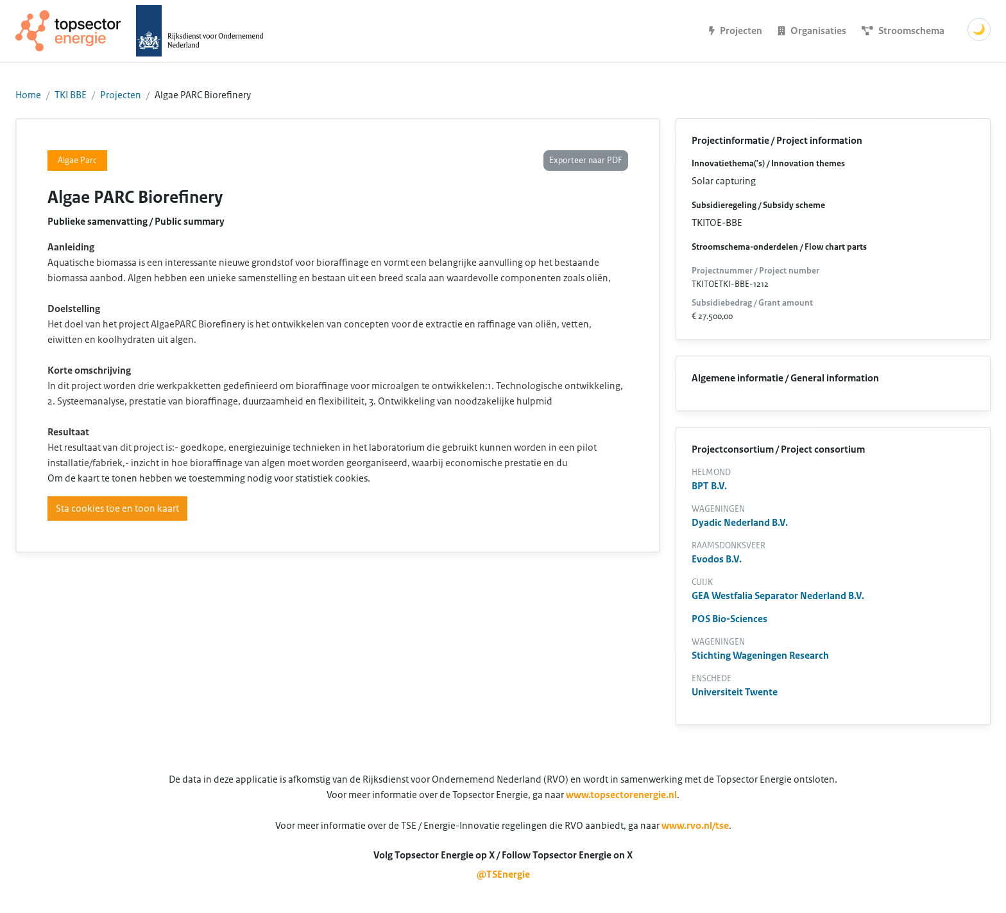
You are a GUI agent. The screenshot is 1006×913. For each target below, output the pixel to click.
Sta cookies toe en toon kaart (117, 508)
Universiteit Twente (735, 692)
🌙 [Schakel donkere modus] (979, 29)
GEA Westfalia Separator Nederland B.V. (778, 596)
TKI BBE (71, 95)
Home (28, 95)
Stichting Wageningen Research (760, 655)
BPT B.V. (709, 486)
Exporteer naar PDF (585, 160)
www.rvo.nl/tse (695, 826)
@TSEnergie (503, 874)
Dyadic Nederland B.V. (740, 522)
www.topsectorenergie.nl (621, 795)
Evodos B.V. (717, 559)
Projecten (120, 95)
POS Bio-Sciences (729, 619)
